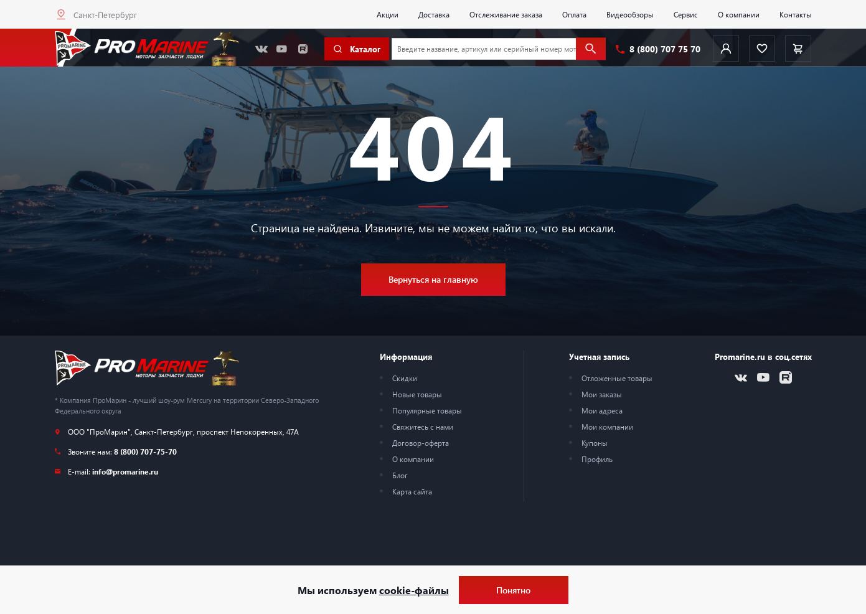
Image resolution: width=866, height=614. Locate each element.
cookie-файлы (414, 590)
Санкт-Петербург (105, 14)
